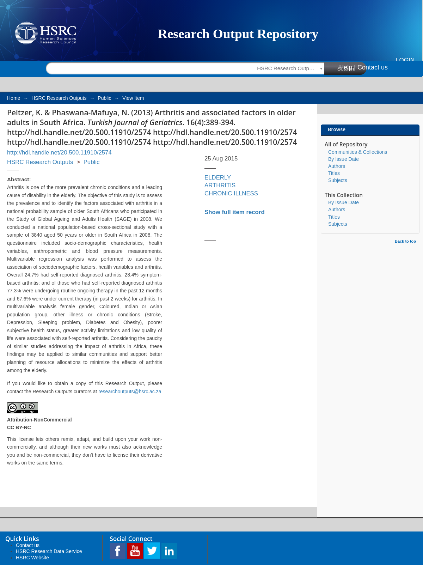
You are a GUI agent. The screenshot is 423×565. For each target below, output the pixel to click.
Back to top (405, 241)
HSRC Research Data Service (49, 551)
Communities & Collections (357, 152)
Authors (336, 166)
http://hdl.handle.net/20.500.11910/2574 (59, 152)
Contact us (372, 67)
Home (13, 98)
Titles (334, 173)
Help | (347, 67)
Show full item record (234, 212)
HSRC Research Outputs (58, 98)
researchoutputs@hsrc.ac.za (129, 391)
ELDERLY (217, 177)
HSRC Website (32, 557)
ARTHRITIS (219, 185)
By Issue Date (343, 159)
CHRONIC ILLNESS (231, 193)
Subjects (337, 180)
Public (104, 98)
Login (405, 60)
